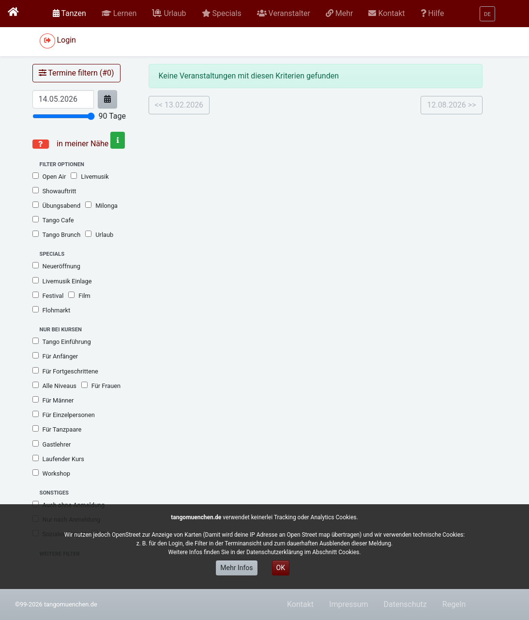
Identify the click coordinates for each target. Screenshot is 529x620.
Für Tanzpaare (57, 429)
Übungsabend (56, 205)
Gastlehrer (51, 444)
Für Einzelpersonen (63, 414)
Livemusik (89, 176)
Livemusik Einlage (62, 281)
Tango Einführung (61, 341)
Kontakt (300, 604)
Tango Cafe (53, 220)
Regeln (454, 604)
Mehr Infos (236, 568)
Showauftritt (54, 191)
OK (280, 568)
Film (79, 295)
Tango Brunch (56, 234)
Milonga (101, 205)
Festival (48, 295)
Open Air (49, 176)
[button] (119, 13)
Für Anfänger (55, 356)
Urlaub (99, 234)
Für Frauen (101, 385)
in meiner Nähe (90, 143)
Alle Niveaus (54, 385)
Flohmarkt (51, 310)
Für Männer (53, 400)
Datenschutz (405, 604)
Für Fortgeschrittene (65, 371)
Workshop (51, 473)
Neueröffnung (56, 266)
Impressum (348, 604)
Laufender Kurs (58, 459)
